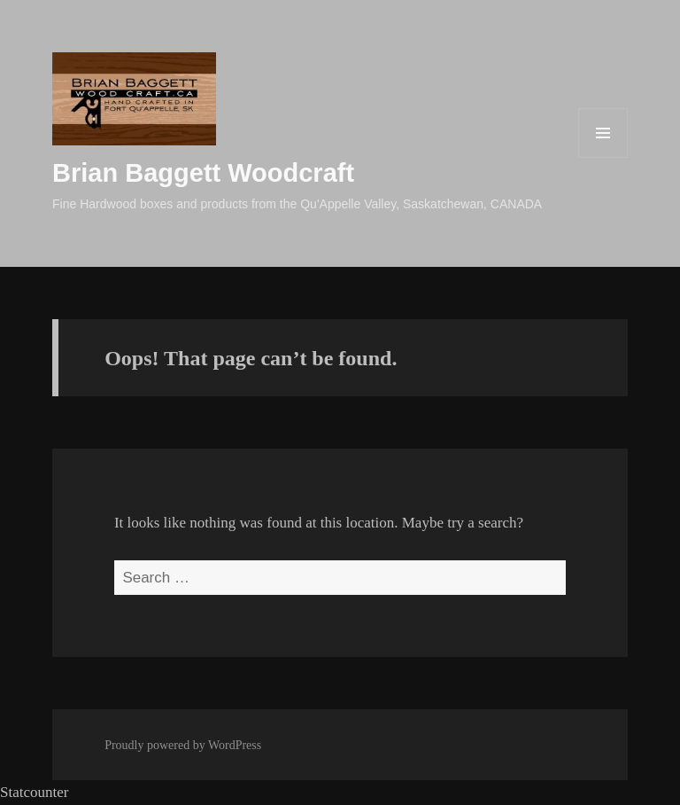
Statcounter (34, 792)
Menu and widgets (603, 157)
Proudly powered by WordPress (182, 745)
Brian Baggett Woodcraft (203, 173)
